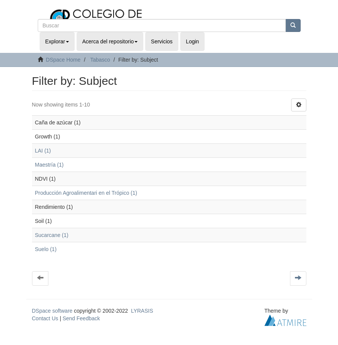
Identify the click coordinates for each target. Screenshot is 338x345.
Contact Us (45, 318)
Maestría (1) (49, 165)
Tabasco (100, 60)
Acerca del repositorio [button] (110, 41)
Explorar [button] (57, 41)
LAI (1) (43, 151)
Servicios (162, 41)
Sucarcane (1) (52, 235)
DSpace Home (63, 60)
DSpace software (52, 311)
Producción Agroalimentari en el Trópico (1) (86, 193)
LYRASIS (142, 311)
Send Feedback (81, 318)
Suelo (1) (46, 249)
